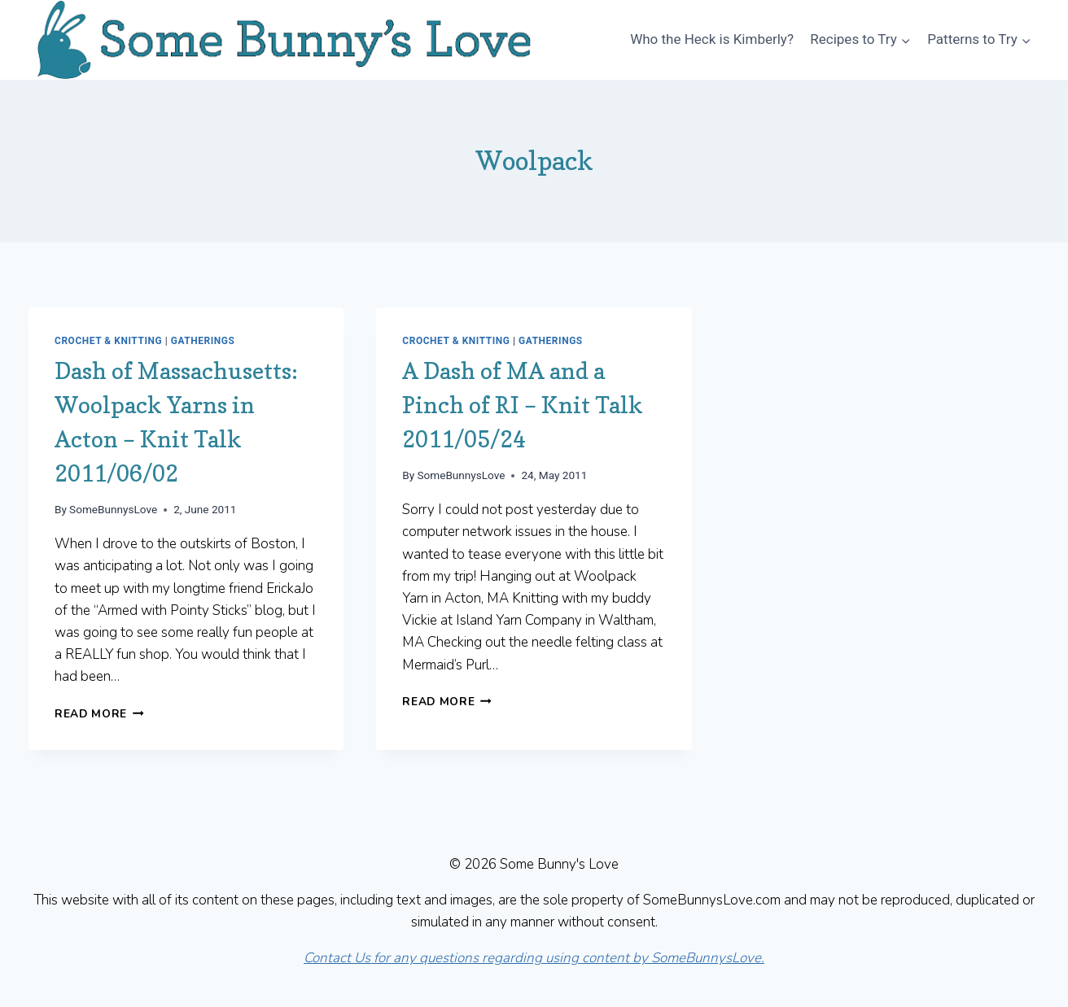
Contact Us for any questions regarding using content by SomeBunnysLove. (534, 957)
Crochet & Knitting (108, 341)
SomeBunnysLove (113, 509)
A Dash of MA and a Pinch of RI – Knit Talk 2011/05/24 (522, 405)
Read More (99, 713)
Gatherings (203, 341)
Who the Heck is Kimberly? (712, 39)
